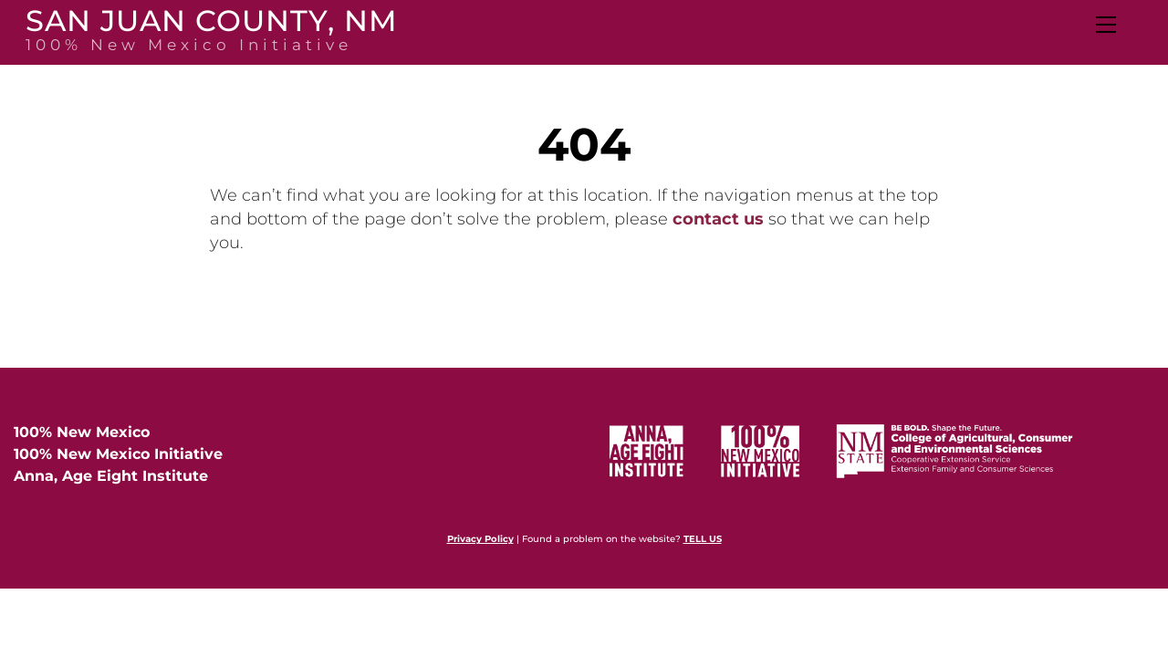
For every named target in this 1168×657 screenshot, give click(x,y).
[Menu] (1104, 24)
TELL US (702, 539)
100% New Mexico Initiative (118, 454)
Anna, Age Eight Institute (111, 476)
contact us (718, 219)
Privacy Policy (480, 539)
